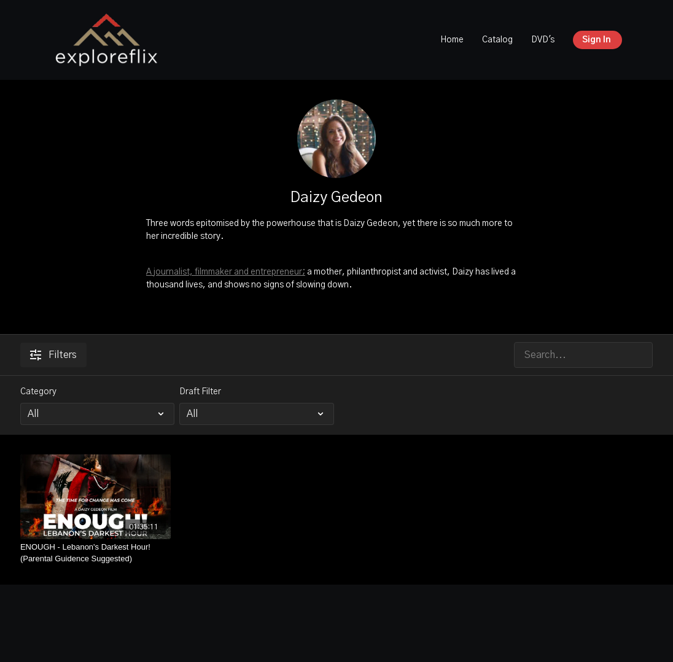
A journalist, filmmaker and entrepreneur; (225, 272)
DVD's (542, 40)
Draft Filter (200, 391)
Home (452, 40)
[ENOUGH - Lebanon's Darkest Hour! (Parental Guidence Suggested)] (95, 553)
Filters (53, 354)
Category (38, 391)
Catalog (497, 40)
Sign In (596, 40)
